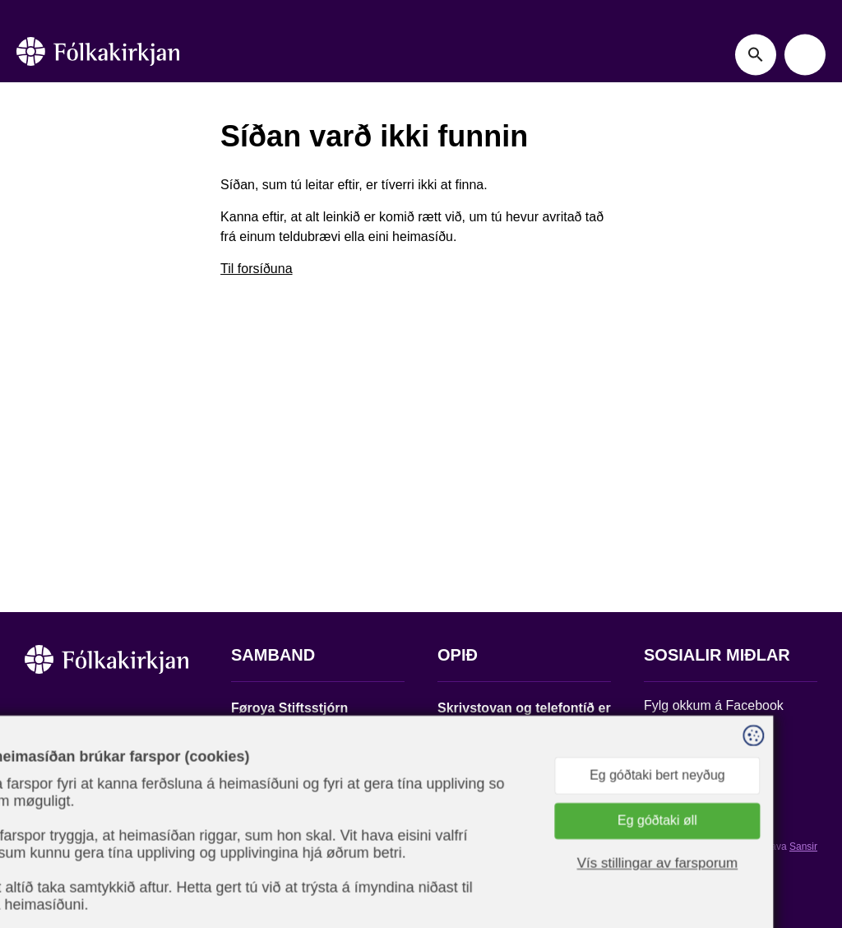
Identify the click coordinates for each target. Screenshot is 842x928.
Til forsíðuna (256, 269)
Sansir (803, 846)
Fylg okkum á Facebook (714, 705)
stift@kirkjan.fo (274, 819)
